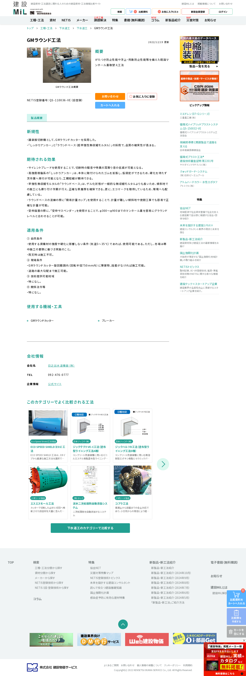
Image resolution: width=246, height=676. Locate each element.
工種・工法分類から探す (48, 568)
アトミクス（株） (199, 183)
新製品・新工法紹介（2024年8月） (170, 583)
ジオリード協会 (38, 498)
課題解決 (100, 20)
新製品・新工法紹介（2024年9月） (170, 578)
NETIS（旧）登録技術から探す (52, 588)
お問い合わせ (226, 3)
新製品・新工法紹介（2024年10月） (171, 573)
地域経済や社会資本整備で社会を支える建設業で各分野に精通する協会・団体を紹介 (199, 213)
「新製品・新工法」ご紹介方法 (167, 602)
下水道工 (64, 28)
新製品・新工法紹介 (163, 562)
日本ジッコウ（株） (81, 441)
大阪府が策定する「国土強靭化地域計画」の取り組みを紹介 (199, 256)
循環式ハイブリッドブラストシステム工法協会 (199, 129)
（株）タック (78, 498)
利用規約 (187, 665)
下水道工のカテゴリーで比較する (90, 528)
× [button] (244, 640)
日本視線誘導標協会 (199, 146)
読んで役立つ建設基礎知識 (106, 588)
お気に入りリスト (168, 11)
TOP (11, 562)
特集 (115, 20)
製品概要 (37, 118)
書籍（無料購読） (134, 20)
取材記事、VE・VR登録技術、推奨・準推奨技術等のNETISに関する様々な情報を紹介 (199, 272)
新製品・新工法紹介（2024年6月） (170, 593)
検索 (119, 11)
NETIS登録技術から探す (49, 583)
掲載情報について (206, 3)
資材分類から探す (45, 573)
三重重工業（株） (199, 115)
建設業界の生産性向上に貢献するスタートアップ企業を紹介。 (199, 287)
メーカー (82, 20)
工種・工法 (37, 20)
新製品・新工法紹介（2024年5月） (170, 598)
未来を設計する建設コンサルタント (110, 583)
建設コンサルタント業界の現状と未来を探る (199, 228)
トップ (30, 28)
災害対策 (192, 20)
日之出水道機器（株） (61, 365)
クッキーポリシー (172, 665)
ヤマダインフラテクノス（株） (199, 160)
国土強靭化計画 (99, 593)
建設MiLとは (188, 3)
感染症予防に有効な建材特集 (107, 598)
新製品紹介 (173, 20)
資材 (53, 20)
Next (163, 464)
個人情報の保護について (149, 665)
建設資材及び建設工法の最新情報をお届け (199, 242)
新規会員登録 (198, 11)
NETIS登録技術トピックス (105, 578)
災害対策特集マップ (101, 573)
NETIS (66, 20)
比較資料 (141, 11)
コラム (155, 20)
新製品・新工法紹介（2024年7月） (170, 588)
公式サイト (55, 384)
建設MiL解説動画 (222, 593)
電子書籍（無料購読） (224, 562)
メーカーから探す (45, 578)
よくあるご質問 (111, 665)
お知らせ (210, 20)
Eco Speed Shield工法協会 (43, 441)
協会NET (95, 568)
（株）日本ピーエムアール (199, 173)
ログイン (223, 11)
